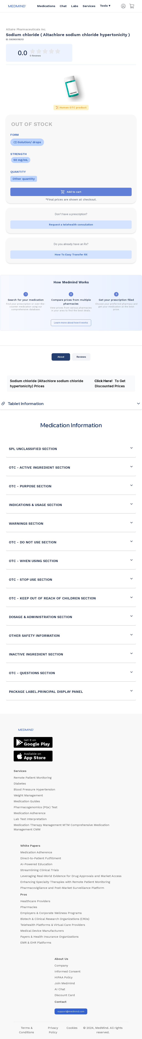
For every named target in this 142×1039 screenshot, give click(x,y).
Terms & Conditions (26, 1030)
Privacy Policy (53, 1030)
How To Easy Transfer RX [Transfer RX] (71, 254)
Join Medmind (65, 983)
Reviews (81, 356)
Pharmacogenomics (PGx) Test (35, 807)
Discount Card (65, 995)
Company (61, 965)
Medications (46, 6)
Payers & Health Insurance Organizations (49, 936)
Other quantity (24, 179)
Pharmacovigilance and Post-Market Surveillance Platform (62, 888)
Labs (74, 6)
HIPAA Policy (63, 977)
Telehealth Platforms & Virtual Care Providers (52, 925)
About (61, 356)
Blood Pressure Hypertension (34, 789)
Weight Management (28, 795)
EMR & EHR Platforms (35, 942)
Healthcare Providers (35, 901)
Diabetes (20, 783)
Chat (63, 6)
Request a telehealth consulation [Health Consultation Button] (71, 224)
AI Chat (60, 989)
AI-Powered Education (36, 864)
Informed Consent (67, 971)
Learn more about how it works (71, 322)
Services (89, 6)
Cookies (72, 1028)
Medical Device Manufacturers (42, 930)
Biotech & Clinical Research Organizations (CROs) (54, 919)
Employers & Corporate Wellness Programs (51, 913)
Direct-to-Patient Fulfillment (40, 858)
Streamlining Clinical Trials (39, 870)
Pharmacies (28, 907)
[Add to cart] (71, 192)
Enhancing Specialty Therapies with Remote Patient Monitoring (65, 882)
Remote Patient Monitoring (33, 777)
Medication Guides (27, 801)
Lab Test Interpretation (30, 819)
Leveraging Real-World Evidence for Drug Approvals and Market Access (70, 876)
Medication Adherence (29, 813)
